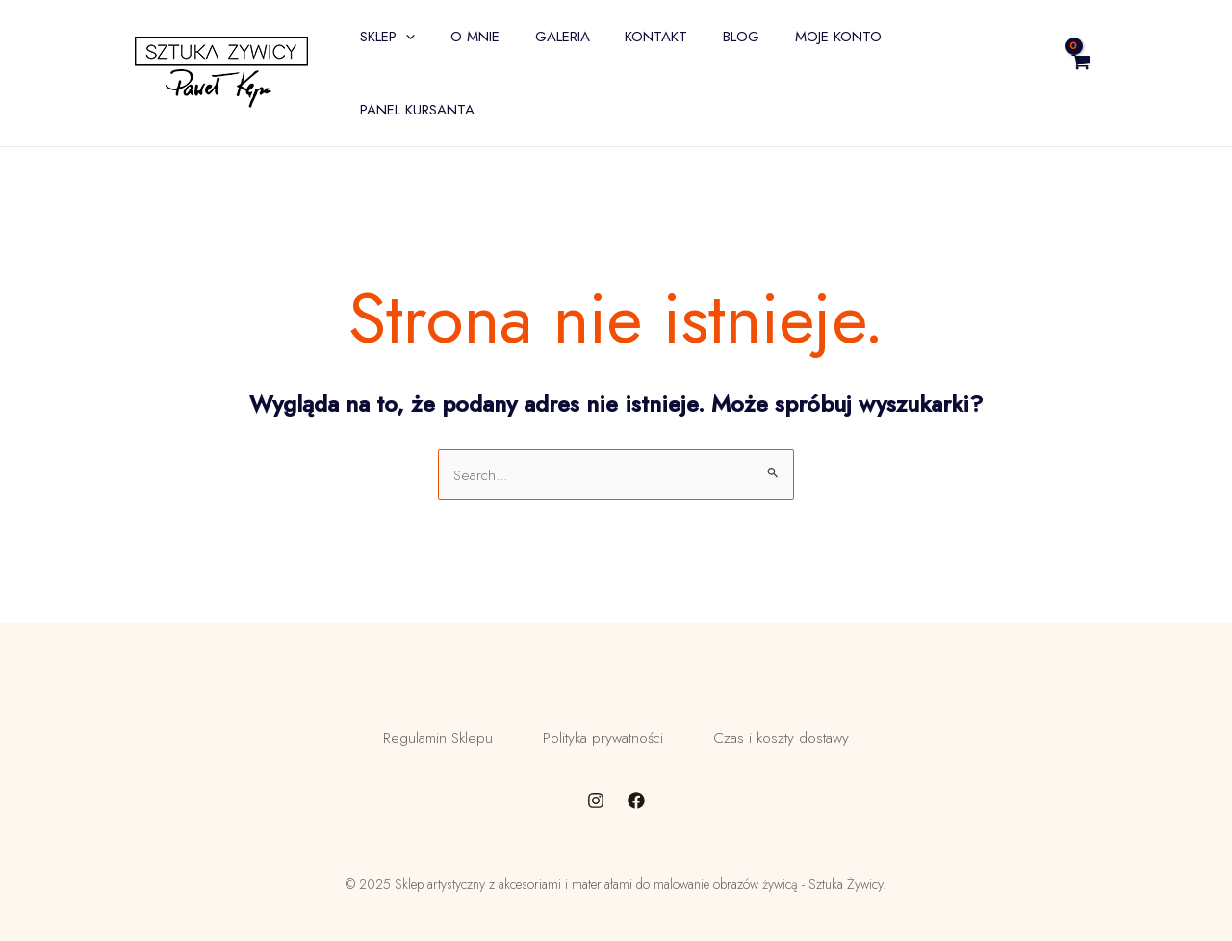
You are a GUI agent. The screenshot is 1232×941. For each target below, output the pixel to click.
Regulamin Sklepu (422, 704)
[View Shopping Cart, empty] (1128, 52)
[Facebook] (636, 774)
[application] (441, 52)
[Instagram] (595, 774)
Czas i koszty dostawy (795, 704)
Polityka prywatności (602, 704)
